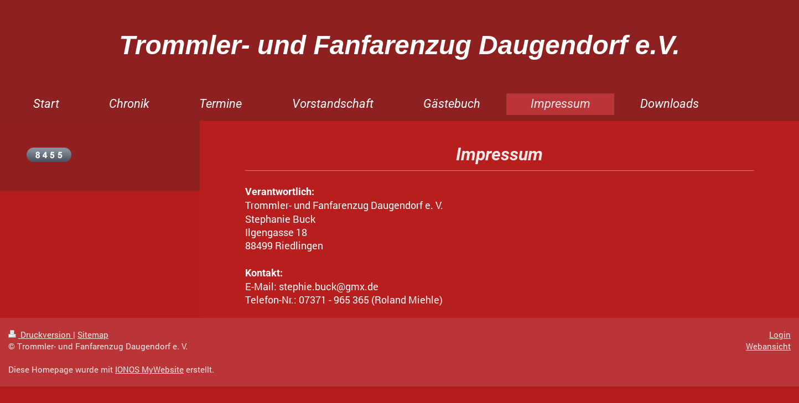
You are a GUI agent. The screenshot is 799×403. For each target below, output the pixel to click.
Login (780, 334)
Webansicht (768, 346)
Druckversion (40, 334)
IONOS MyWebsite (149, 369)
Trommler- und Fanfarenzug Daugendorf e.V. (399, 45)
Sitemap (92, 334)
